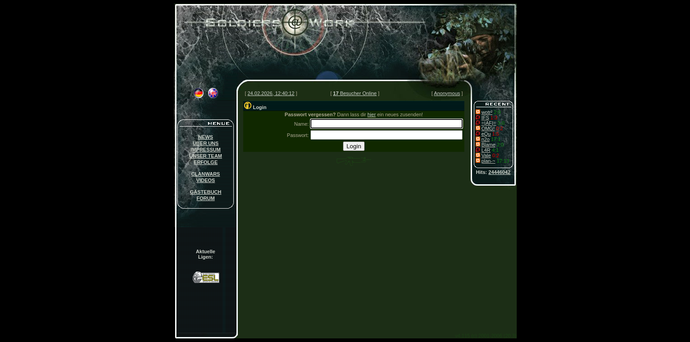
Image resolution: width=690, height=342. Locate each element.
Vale (486, 155)
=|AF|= (489, 123)
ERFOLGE (206, 162)
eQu (486, 134)
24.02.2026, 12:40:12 (271, 93)
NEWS (205, 137)
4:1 (495, 150)
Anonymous (447, 93)
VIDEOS (205, 180)
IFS (485, 117)
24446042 (499, 172)
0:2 (499, 128)
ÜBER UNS (205, 143)
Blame (489, 144)
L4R (486, 150)
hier (371, 114)
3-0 (501, 123)
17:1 (495, 139)
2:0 (497, 112)
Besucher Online (355, 93)
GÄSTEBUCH (206, 192)
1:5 (495, 134)
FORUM (205, 198)
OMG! (488, 128)
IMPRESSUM (205, 149)
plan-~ (489, 161)
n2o (486, 139)
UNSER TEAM (205, 156)
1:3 (494, 117)
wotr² (487, 112)
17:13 (503, 161)
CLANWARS (205, 174)
